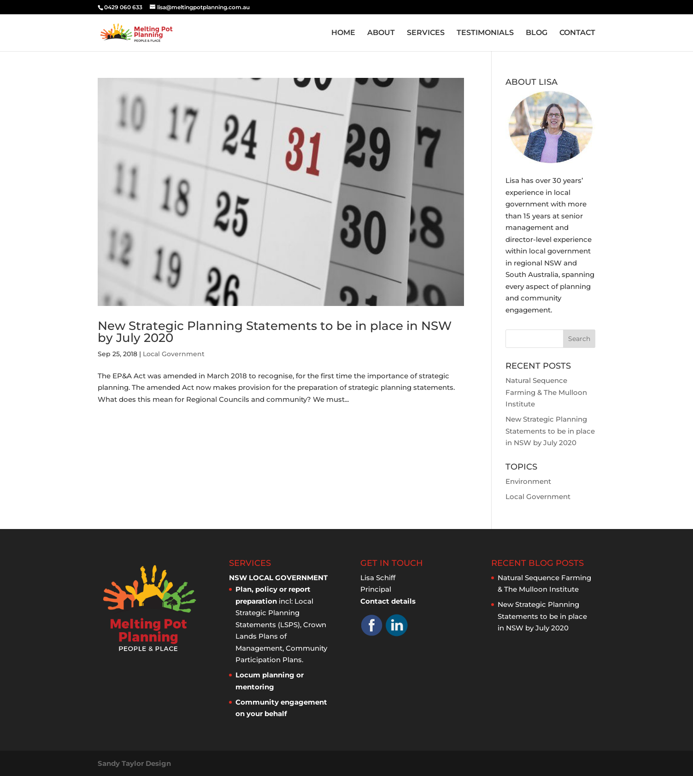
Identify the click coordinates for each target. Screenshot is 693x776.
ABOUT (381, 33)
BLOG (536, 33)
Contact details (388, 601)
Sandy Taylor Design (134, 763)
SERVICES (426, 33)
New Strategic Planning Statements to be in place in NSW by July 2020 (275, 331)
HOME (343, 33)
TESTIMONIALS (485, 33)
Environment (528, 481)
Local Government (174, 354)
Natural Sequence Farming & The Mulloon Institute (546, 392)
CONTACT (577, 33)
